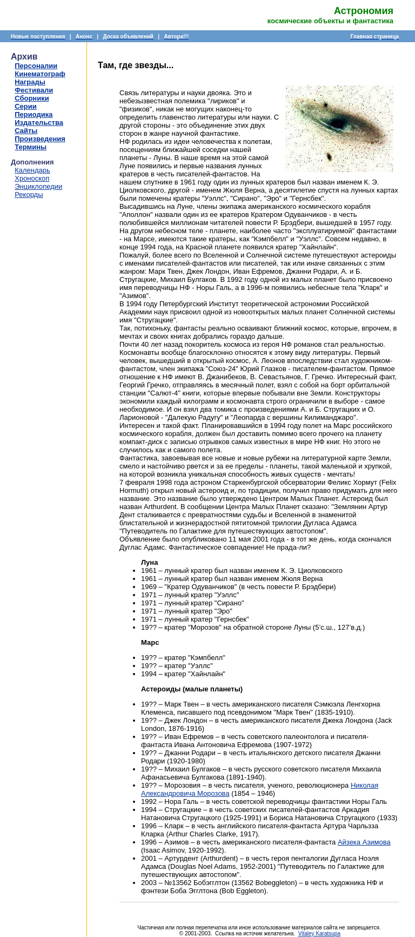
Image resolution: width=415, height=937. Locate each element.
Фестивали (34, 90)
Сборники (32, 98)
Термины (30, 147)
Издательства (39, 122)
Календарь (32, 170)
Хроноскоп (32, 178)
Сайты (26, 131)
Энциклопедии (38, 186)
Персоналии (36, 66)
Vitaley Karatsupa (319, 933)
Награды (30, 82)
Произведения (40, 139)
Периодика (33, 114)
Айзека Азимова (364, 842)
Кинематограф (40, 74)
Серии (26, 106)
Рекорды (29, 194)
